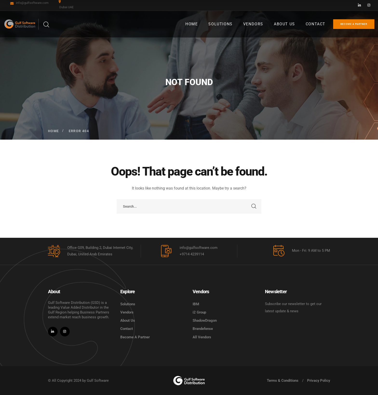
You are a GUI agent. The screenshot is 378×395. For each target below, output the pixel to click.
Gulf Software (98, 380)
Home (53, 131)
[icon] (359, 5)
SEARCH (254, 206)
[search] (46, 25)
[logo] (189, 380)
